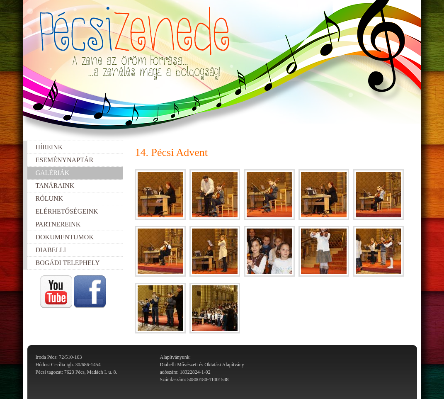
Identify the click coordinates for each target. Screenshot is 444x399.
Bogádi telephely (68, 262)
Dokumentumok (65, 237)
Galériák (53, 172)
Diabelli (51, 249)
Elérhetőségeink (67, 211)
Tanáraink (55, 185)
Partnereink (58, 224)
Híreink (49, 147)
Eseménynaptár (65, 159)
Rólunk (49, 198)
